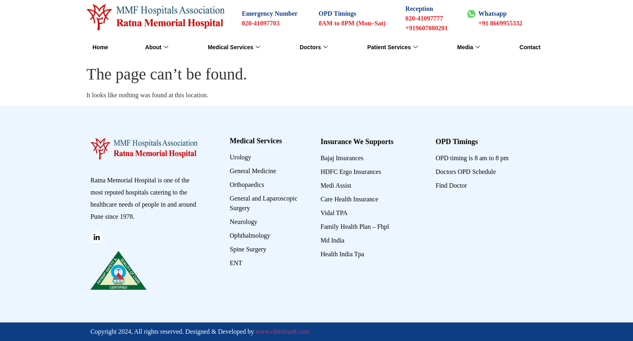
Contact (530, 47)
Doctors (314, 47)
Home (100, 47)
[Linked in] (96, 237)
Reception (419, 8)
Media (468, 47)
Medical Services (234, 47)
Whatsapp (492, 13)
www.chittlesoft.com (282, 331)
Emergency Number (270, 13)
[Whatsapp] (471, 14)
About (156, 47)
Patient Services (392, 47)
